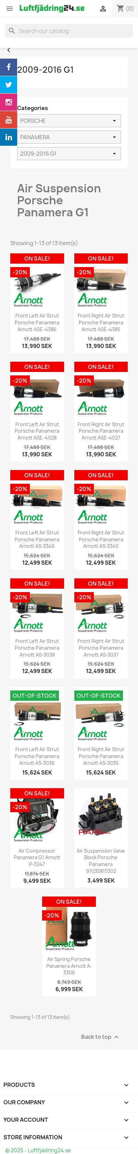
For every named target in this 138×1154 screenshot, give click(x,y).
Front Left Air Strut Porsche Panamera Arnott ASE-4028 (37, 431)
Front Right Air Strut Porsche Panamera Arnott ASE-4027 (101, 431)
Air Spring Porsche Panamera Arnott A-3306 (69, 966)
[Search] (69, 31)
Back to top (101, 1037)
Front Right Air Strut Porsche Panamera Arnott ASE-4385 (101, 322)
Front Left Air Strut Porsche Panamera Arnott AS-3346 (37, 539)
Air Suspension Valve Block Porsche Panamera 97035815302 (101, 861)
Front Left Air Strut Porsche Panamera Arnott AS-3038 (37, 648)
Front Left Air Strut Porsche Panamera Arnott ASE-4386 (37, 322)
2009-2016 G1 (45, 69)
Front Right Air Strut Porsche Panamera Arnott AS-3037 (101, 648)
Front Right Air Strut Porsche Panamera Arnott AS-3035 (101, 756)
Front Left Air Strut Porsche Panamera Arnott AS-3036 (37, 756)
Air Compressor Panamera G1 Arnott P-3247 (37, 858)
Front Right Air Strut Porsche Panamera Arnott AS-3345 (101, 539)
